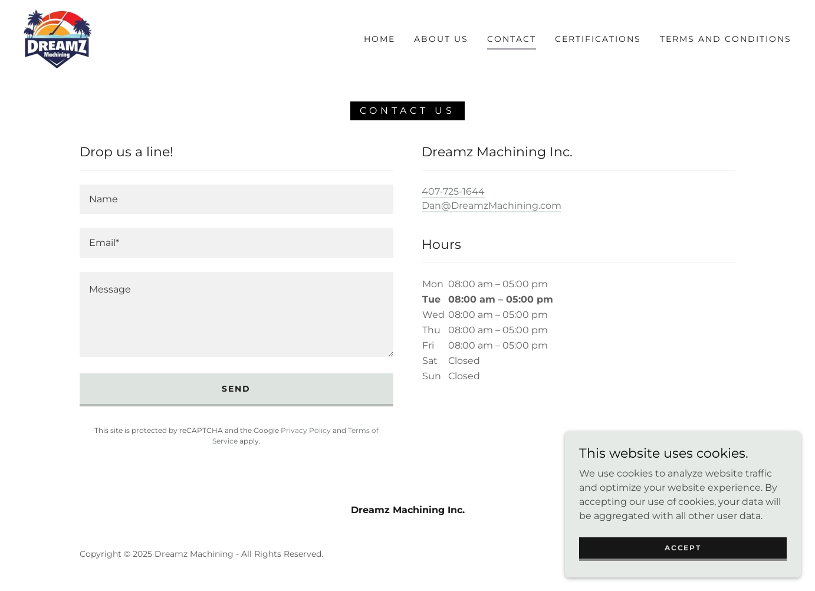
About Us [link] (441, 39)
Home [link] (379, 39)
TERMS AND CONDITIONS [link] (725, 39)
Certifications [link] (598, 39)
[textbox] (236, 199)
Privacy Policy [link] (306, 430)
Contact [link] (511, 39)
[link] (58, 38)
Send (236, 388)
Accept (683, 547)
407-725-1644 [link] (453, 191)
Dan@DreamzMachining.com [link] (491, 205)
